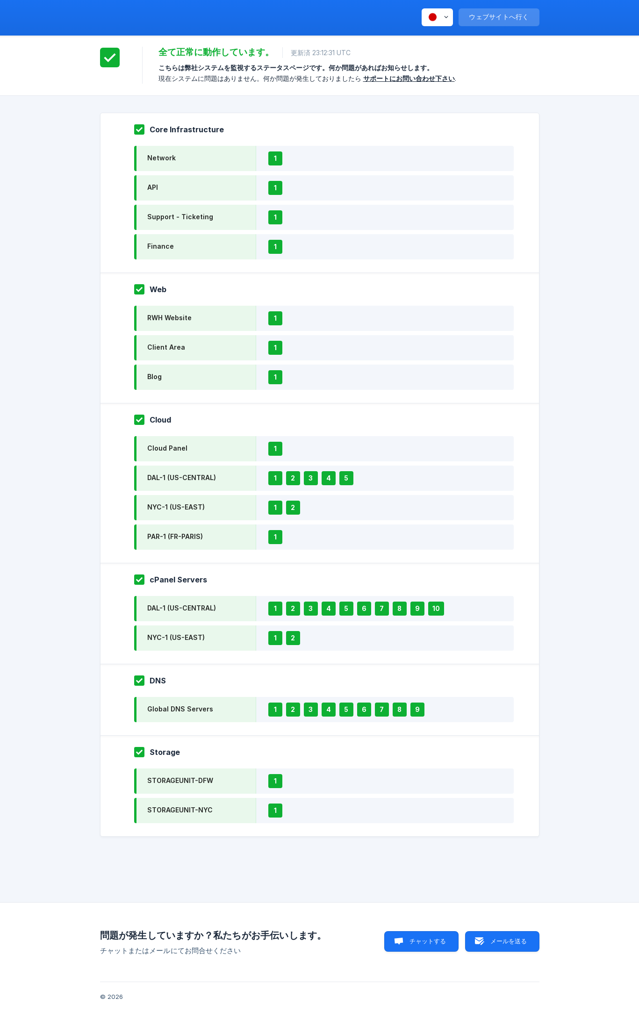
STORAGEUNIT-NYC (180, 810)
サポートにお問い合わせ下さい (409, 78)
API (152, 187)
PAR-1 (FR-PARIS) (175, 536)
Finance (160, 246)
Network (161, 158)
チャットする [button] (427, 941)
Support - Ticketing (180, 217)
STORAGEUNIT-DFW (180, 780)
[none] (437, 17)
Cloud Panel (167, 448)
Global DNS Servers (180, 709)
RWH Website (169, 318)
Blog (154, 376)
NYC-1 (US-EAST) (176, 507)
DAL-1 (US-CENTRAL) (181, 477)
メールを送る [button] (508, 941)
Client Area (166, 347)
